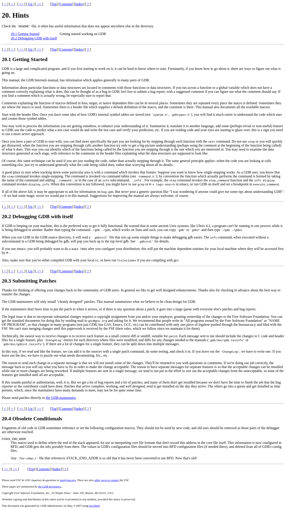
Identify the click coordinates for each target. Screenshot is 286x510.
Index (79, 4)
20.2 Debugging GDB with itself (34, 38)
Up (30, 4)
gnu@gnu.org (68, 480)
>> (39, 4)
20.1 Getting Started (25, 34)
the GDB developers (49, 487)
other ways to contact (106, 480)
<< (21, 4)
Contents (66, 4)
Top (54, 4)
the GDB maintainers (61, 398)
